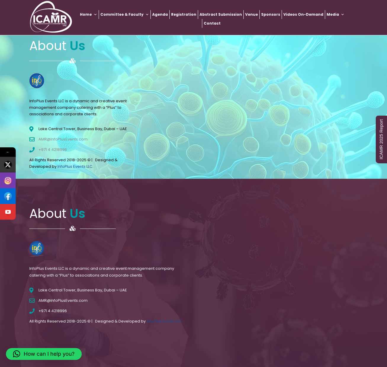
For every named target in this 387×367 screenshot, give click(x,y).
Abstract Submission (221, 14)
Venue (251, 14)
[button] (44, 354)
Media (335, 14)
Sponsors (270, 14)
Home (88, 14)
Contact (212, 23)
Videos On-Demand (303, 14)
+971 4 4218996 (52, 149)
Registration (183, 14)
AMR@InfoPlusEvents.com (63, 139)
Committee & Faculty (124, 14)
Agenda (160, 14)
